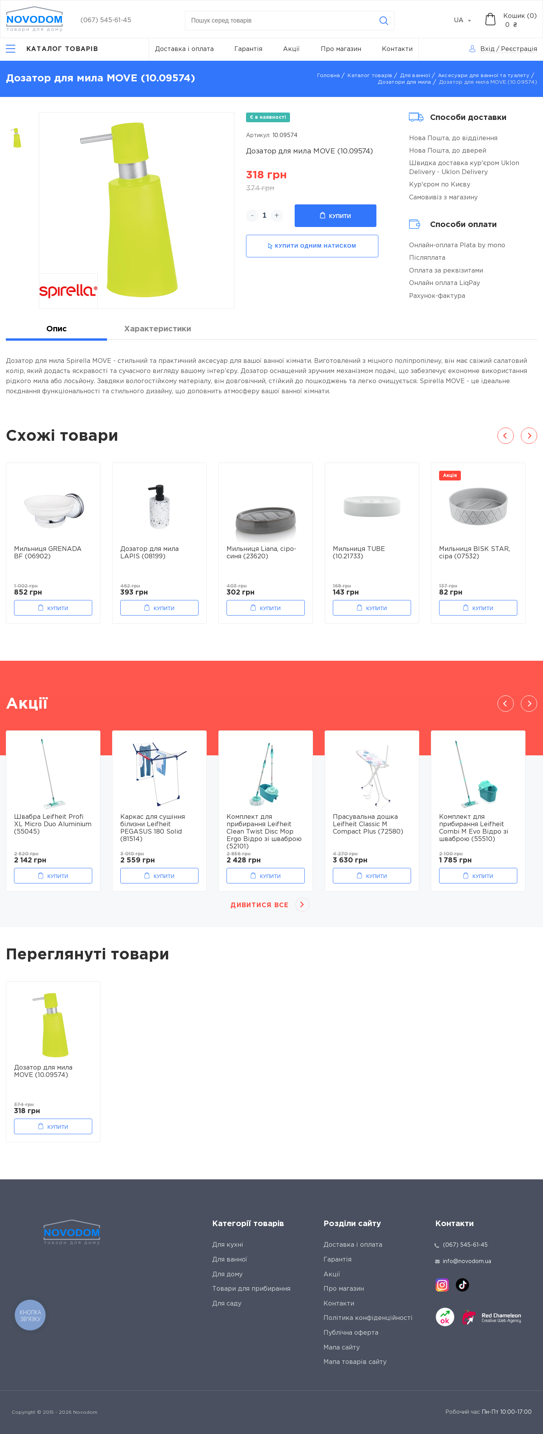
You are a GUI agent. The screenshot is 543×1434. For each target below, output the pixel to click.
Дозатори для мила (404, 82)
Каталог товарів (370, 76)
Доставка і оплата (184, 49)
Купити (335, 215)
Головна (328, 76)
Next (529, 436)
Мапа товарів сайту (355, 1362)
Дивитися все (259, 905)
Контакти (397, 49)
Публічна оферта (350, 1333)
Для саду (226, 1304)
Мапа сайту (341, 1348)
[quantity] (264, 215)
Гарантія (248, 49)
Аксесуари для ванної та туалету (483, 76)
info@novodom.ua (463, 1261)
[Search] (384, 20)
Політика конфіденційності (368, 1318)
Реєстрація (519, 49)
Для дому (227, 1274)
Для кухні (227, 1245)
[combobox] (467, 20)
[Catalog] (52, 49)
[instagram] (442, 1285)
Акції (291, 49)
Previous (505, 436)
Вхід (487, 49)
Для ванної (415, 76)
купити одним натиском (312, 246)
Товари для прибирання (251, 1289)
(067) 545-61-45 (106, 20)
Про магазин (341, 49)
